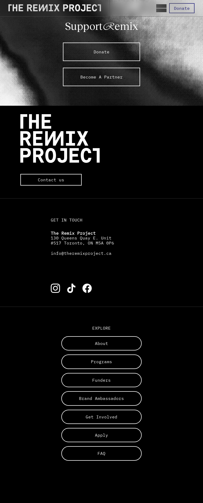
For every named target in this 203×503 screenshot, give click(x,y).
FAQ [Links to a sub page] (101, 453)
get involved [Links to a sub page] (101, 416)
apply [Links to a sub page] (101, 435)
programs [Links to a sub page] (101, 361)
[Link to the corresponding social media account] (55, 288)
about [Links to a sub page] (101, 343)
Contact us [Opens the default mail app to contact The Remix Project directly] (51, 179)
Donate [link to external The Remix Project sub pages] (101, 51)
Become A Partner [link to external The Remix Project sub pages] (101, 77)
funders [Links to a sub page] (101, 380)
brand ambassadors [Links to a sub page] (101, 398)
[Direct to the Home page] (54, 8)
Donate (182, 8)
